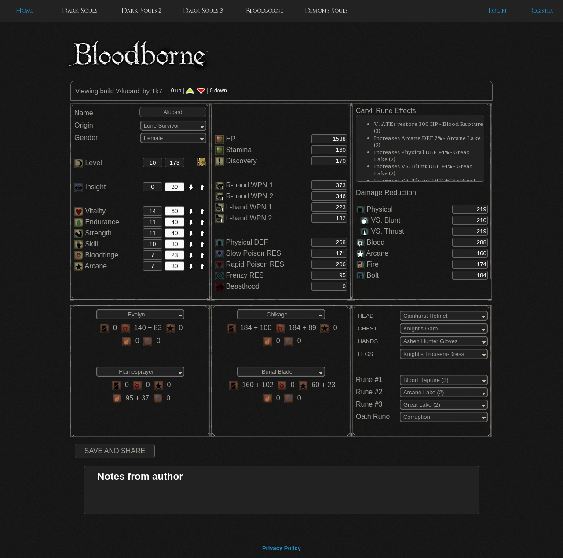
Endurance (96, 222)
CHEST (366, 328)
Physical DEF (247, 242)
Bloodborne (264, 11)
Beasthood (243, 286)
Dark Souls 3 (203, 11)
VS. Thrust (382, 231)
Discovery (241, 161)
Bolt (372, 275)
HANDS (367, 341)
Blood (375, 242)
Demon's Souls (326, 11)
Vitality (90, 211)
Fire (372, 264)
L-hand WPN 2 (249, 218)
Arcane (90, 266)
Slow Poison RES (253, 253)
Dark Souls (79, 11)
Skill (86, 244)
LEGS (364, 354)
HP (230, 139)
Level (88, 162)
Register (541, 11)
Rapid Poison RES (255, 264)
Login (497, 11)
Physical (379, 209)
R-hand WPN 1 (249, 185)
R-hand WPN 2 (249, 196)
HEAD (365, 315)
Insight (90, 187)
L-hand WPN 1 (249, 207)
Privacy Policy (281, 548)
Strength (93, 233)
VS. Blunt (380, 220)
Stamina (239, 150)
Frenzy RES (244, 275)
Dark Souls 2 (141, 11)
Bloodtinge (96, 255)
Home (24, 11)
